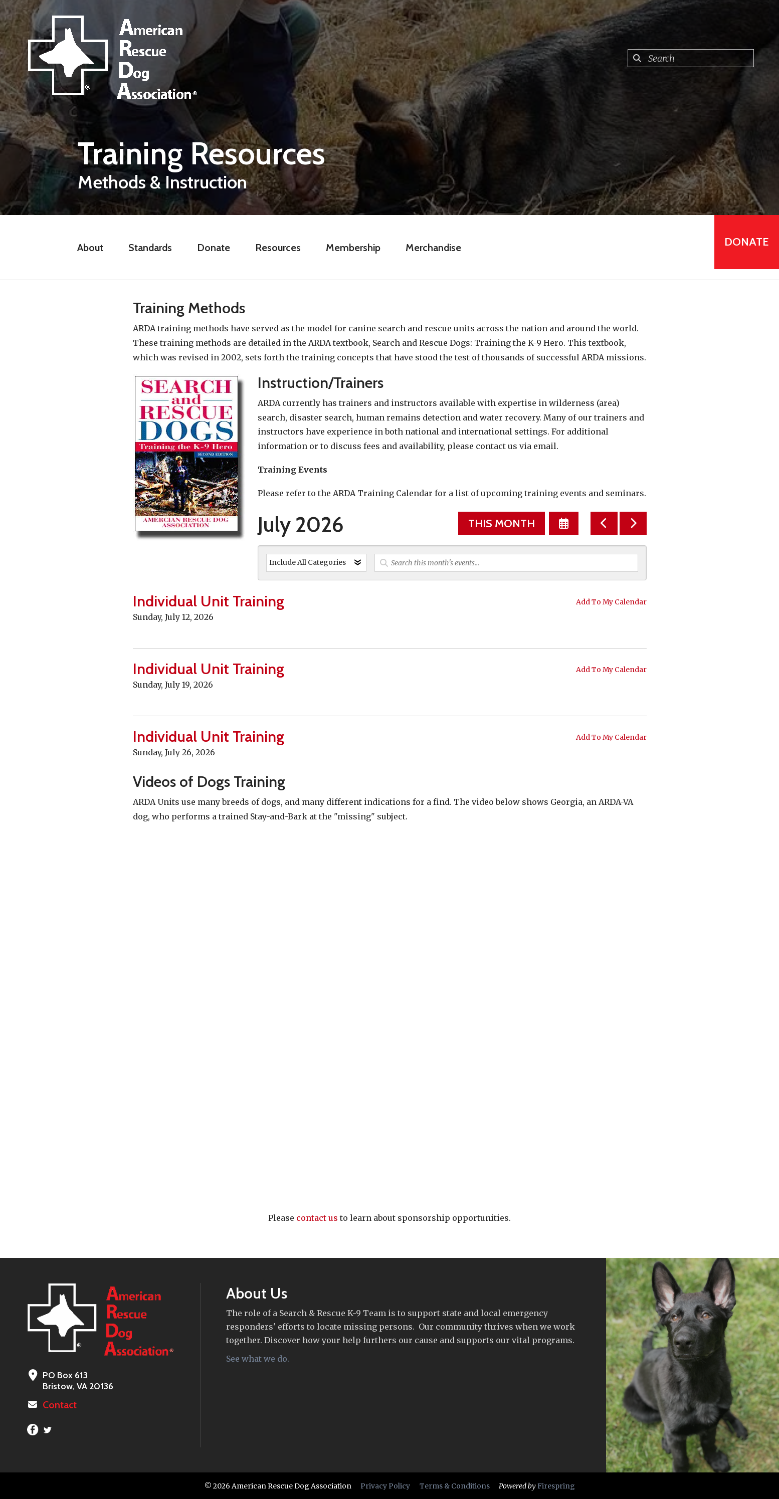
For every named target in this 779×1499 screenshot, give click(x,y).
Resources (273, 248)
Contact (59, 1404)
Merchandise (429, 248)
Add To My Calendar (611, 601)
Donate (209, 248)
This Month (501, 523)
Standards (145, 248)
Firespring (556, 1485)
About (86, 248)
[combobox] (691, 58)
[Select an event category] (316, 563)
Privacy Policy (385, 1485)
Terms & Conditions (455, 1485)
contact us (317, 1218)
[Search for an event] (506, 563)
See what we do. (257, 1359)
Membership (348, 248)
